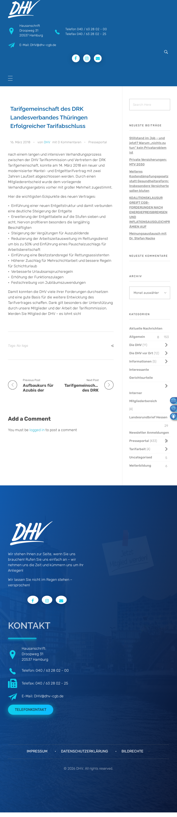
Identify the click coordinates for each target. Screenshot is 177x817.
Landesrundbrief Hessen (148, 417)
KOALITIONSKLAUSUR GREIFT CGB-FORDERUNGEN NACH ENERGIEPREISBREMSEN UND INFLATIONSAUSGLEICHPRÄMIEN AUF (149, 212)
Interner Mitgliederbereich (143, 397)
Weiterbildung (140, 466)
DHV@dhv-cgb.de (48, 696)
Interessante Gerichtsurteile (141, 374)
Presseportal (97, 142)
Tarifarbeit (137, 449)
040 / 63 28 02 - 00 (92, 29)
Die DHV (135, 345)
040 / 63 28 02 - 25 (91, 34)
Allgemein (137, 337)
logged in (37, 430)
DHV (47, 142)
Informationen (140, 361)
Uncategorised (140, 457)
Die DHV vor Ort (141, 353)
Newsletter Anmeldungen (149, 433)
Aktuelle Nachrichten (145, 328)
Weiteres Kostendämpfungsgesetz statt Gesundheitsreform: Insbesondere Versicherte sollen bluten (149, 181)
